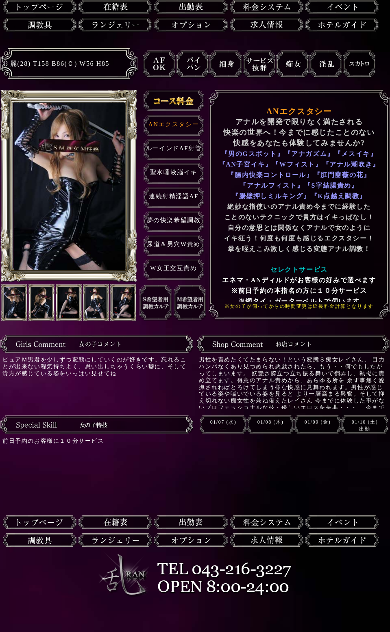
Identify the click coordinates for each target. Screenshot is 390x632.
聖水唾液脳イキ (173, 172)
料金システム (266, 7)
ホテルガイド (342, 25)
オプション (191, 25)
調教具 (39, 25)
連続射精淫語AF (173, 196)
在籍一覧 (115, 7)
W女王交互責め (173, 268)
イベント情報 (342, 7)
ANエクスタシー (173, 124)
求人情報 (266, 25)
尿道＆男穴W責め (173, 244)
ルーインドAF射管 (174, 148)
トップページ (39, 7)
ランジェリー (115, 25)
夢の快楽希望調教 (174, 220)
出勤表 (191, 7)
